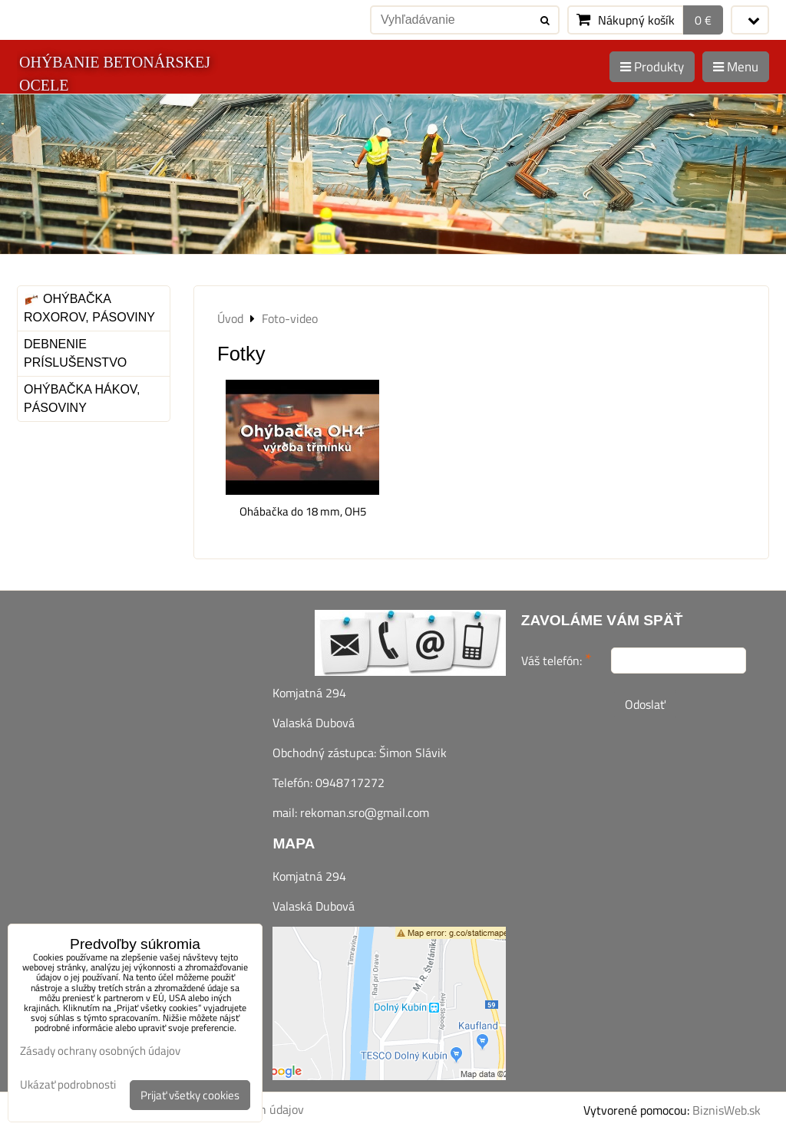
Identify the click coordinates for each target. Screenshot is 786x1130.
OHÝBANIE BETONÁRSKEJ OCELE (114, 74)
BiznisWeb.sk (726, 1110)
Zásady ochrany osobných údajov (100, 1050)
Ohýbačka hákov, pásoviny (82, 398)
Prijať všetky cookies (189, 1095)
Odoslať (645, 704)
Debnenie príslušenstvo (75, 353)
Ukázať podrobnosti (68, 1085)
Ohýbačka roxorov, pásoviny (89, 308)
